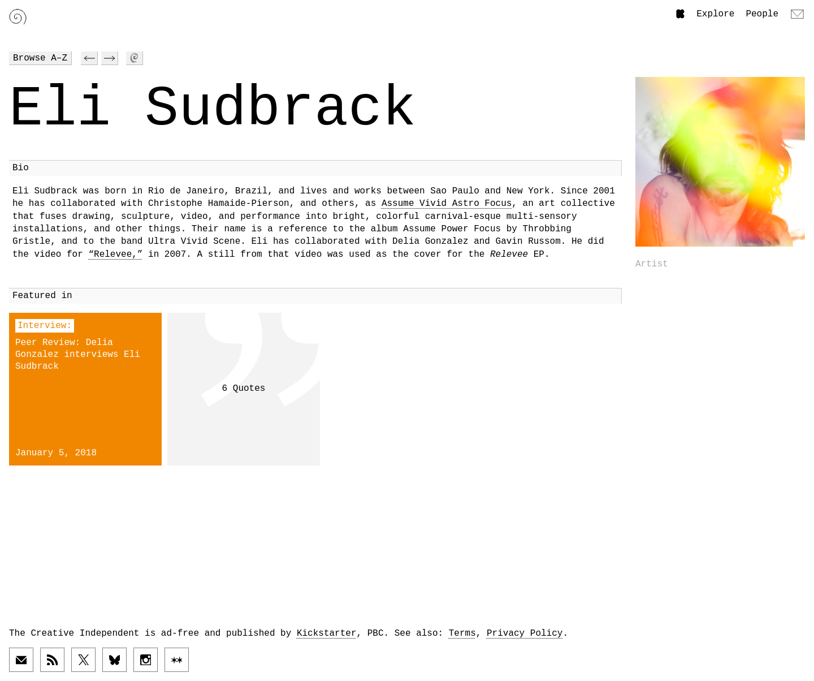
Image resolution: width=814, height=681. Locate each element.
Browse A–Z (40, 58)
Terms (462, 633)
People (762, 14)
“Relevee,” (115, 254)
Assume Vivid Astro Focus (447, 204)
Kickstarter (327, 633)
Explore (715, 14)
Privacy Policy (524, 633)
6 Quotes (244, 388)
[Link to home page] (18, 16)
